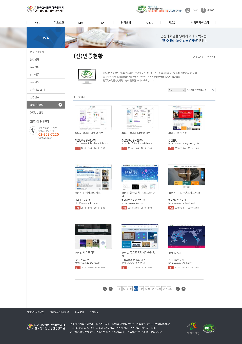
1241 (119, 288)
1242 (125, 288)
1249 (164, 288)
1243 (130, 288)
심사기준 (34, 74)
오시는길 (94, 312)
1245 (141, 288)
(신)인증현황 (36, 104)
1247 (152, 288)
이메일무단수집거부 (59, 312)
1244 (136, 288)
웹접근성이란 (37, 51)
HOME (194, 10)
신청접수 (34, 97)
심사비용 (34, 82)
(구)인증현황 (36, 112)
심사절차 (34, 67)
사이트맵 (211, 10)
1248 (158, 288)
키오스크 (59, 22)
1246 (147, 288)
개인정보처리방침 (35, 312)
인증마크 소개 (37, 89)
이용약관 (79, 312)
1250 (169, 288)
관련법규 (34, 59)
